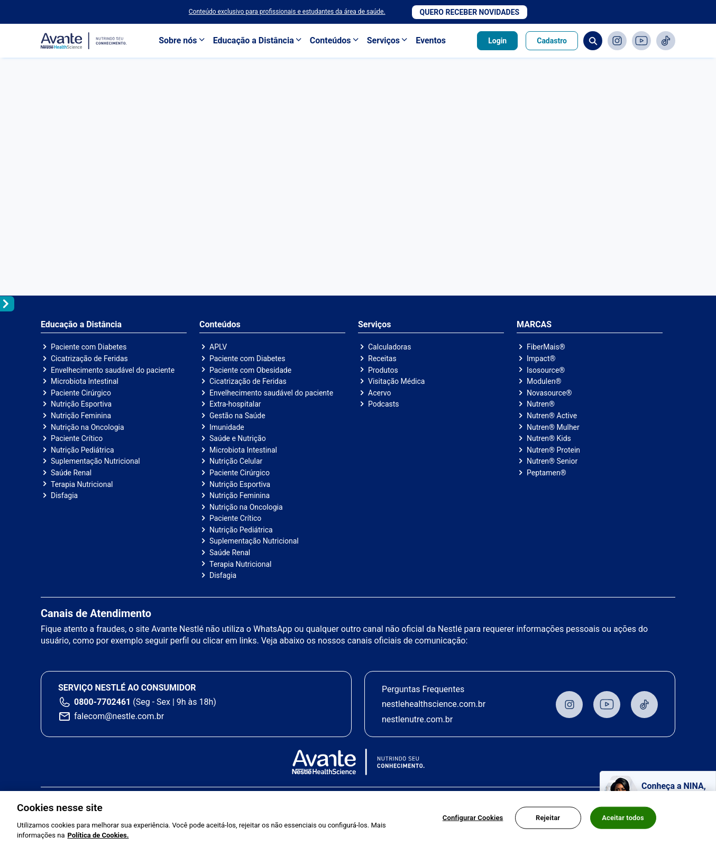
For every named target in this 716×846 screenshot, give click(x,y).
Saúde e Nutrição (237, 438)
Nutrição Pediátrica (82, 450)
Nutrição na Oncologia (87, 427)
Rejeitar (548, 818)
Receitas (382, 358)
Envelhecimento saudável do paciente (113, 370)
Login (497, 40)
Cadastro (552, 40)
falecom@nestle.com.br (119, 716)
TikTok (665, 40)
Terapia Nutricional (82, 484)
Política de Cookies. (97, 835)
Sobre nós (178, 40)
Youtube (641, 40)
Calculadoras (389, 347)
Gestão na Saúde (237, 415)
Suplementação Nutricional (95, 461)
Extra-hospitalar (235, 404)
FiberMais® (546, 347)
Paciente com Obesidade (250, 370)
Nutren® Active (552, 415)
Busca (592, 40)
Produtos (383, 370)
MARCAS (534, 324)
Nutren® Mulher (553, 427)
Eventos (431, 40)
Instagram (617, 40)
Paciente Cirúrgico (81, 393)
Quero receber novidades (470, 12)
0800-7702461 (102, 702)
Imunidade (226, 427)
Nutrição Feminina (81, 415)
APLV (218, 347)
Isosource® (546, 370)
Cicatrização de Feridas (89, 358)
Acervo (379, 393)
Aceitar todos (623, 818)
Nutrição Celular (235, 461)
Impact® (541, 358)
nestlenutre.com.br (417, 719)
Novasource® (549, 393)
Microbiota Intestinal (84, 381)
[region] (358, 818)
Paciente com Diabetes (89, 347)
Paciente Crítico (77, 438)
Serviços (383, 40)
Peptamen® (546, 472)
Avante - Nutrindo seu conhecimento (84, 41)
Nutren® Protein (553, 450)
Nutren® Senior (552, 461)
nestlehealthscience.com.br (433, 704)
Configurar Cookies (473, 818)
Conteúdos (330, 40)
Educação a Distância (253, 40)
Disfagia (64, 495)
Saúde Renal (71, 472)
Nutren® (541, 404)
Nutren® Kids (549, 438)
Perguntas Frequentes (423, 689)
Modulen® (544, 381)
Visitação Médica (396, 381)
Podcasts (383, 404)
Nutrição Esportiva (81, 404)
